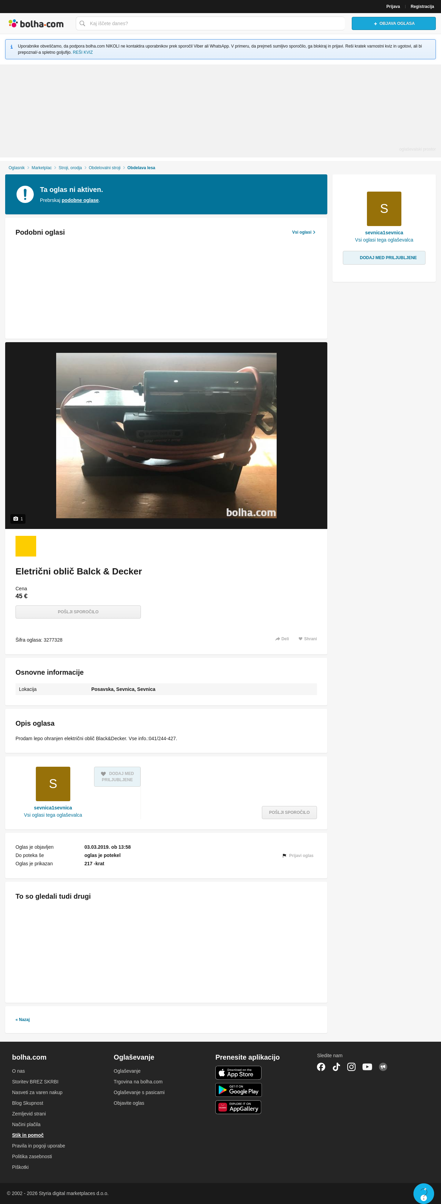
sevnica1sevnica (53, 807)
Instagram (351, 1067)
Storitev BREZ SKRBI (35, 1081)
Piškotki (20, 1167)
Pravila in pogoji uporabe (38, 1146)
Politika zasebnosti (32, 1156)
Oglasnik (17, 167)
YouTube (367, 1067)
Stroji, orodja (70, 167)
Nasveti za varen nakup (37, 1092)
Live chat (423, 1193)
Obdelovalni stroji (105, 167)
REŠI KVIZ (83, 52)
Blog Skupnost (27, 1103)
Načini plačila (26, 1124)
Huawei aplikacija (238, 1107)
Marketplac (42, 167)
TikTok (336, 1067)
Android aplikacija (238, 1090)
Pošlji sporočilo (78, 612)
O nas (18, 1071)
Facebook (321, 1067)
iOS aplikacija (238, 1073)
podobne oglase (80, 200)
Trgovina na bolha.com (138, 1081)
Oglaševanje (127, 1071)
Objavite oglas (129, 1103)
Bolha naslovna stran (36, 23)
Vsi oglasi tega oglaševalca (53, 815)
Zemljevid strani (29, 1113)
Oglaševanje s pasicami (139, 1092)
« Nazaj (23, 1019)
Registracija (422, 6)
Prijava (393, 6)
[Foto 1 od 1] (26, 546)
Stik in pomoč (28, 1135)
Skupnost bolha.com (383, 1067)
